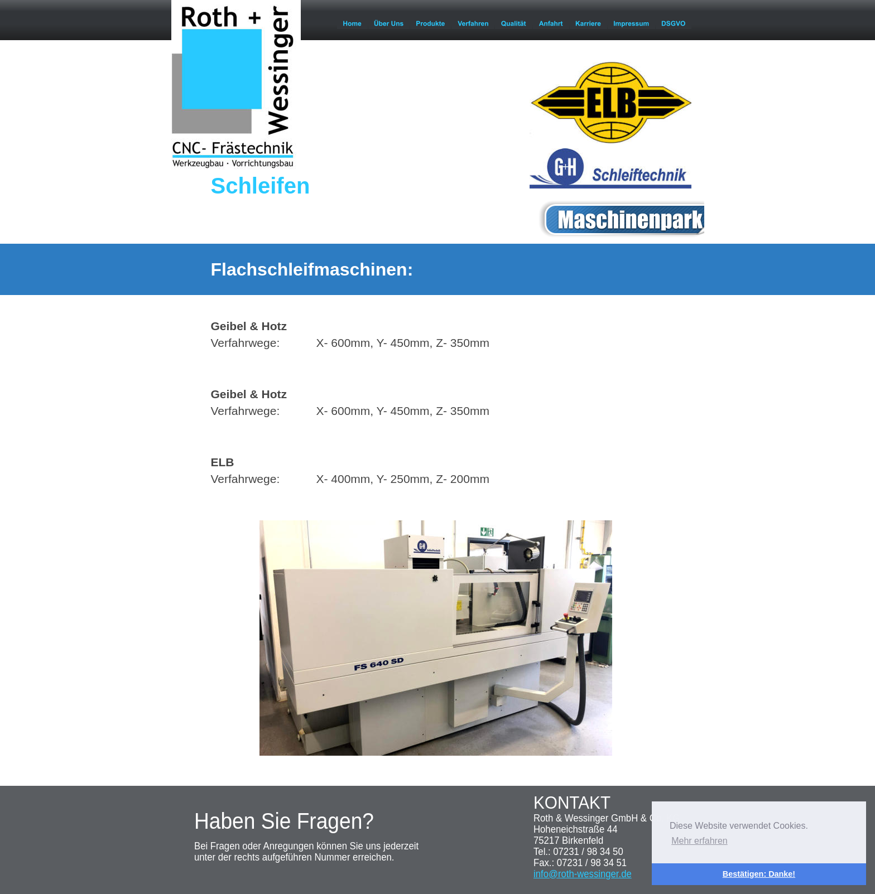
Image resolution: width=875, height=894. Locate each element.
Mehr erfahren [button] (699, 840)
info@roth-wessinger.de (582, 873)
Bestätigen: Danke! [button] (759, 873)
